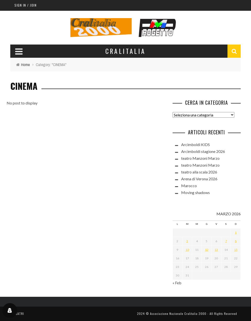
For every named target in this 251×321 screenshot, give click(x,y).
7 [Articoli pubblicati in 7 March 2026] (226, 241)
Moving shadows (195, 192)
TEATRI (19, 313)
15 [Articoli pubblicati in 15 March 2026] (236, 250)
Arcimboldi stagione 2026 (203, 151)
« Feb (177, 282)
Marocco (189, 185)
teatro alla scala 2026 (199, 172)
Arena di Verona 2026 (199, 178)
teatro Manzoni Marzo (200, 158)
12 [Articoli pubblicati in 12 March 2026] (206, 250)
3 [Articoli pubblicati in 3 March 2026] (187, 241)
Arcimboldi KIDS (195, 144)
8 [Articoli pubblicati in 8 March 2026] (236, 241)
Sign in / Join (25, 5)
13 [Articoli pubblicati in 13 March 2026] (216, 250)
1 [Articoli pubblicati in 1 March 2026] (236, 232)
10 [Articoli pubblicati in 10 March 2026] (187, 250)
